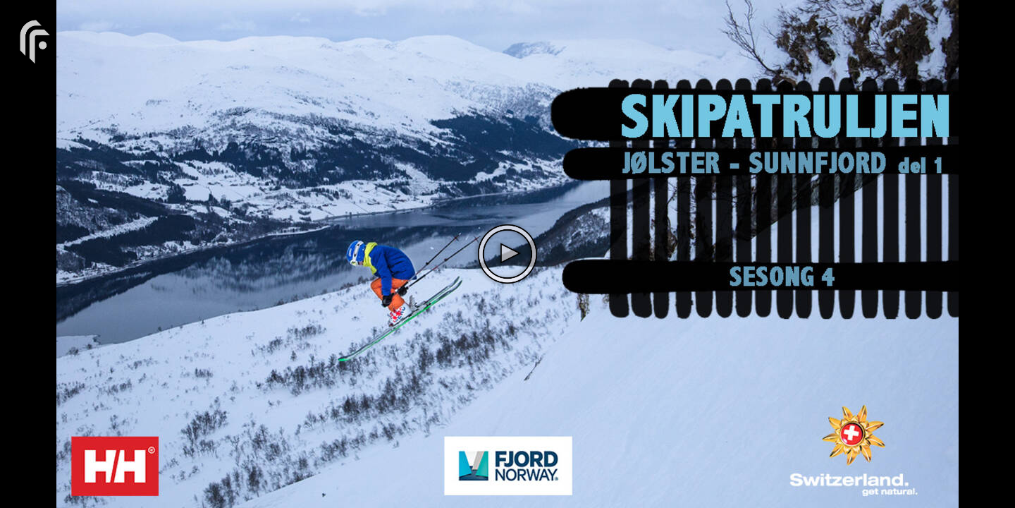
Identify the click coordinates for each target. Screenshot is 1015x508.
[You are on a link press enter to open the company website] (35, 40)
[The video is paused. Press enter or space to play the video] (507, 254)
